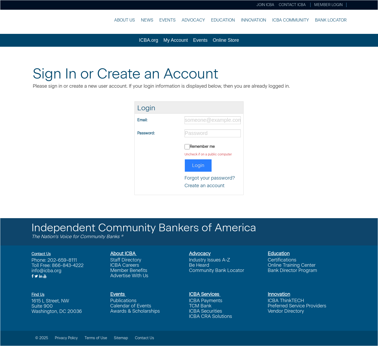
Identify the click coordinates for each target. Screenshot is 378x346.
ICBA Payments (205, 300)
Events (167, 20)
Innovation (253, 20)
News (147, 20)
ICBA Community (290, 20)
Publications (123, 300)
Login (198, 165)
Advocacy (193, 20)
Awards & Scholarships (135, 311)
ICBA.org (148, 40)
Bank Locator (330, 20)
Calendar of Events (130, 306)
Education (223, 20)
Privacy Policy (66, 338)
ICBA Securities (205, 311)
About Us (124, 20)
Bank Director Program (292, 270)
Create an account (204, 185)
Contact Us (144, 338)
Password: (146, 133)
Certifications (282, 260)
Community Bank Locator (216, 270)
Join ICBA (265, 5)
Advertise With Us (129, 276)
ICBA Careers (124, 265)
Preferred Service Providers (297, 306)
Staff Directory (125, 260)
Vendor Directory (286, 311)
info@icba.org (46, 271)
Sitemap (121, 338)
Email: (142, 120)
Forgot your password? (210, 178)
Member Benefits (128, 270)
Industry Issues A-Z (209, 260)
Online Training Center (292, 265)
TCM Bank (200, 306)
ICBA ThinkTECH (286, 300)
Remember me (202, 146)
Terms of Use (96, 338)
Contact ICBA (292, 5)
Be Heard (199, 265)
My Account (175, 40)
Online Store (226, 40)
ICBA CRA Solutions (210, 316)
